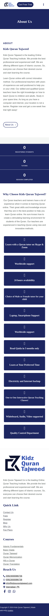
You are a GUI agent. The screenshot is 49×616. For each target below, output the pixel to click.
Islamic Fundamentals (13, 546)
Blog (5, 523)
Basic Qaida (8, 550)
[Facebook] (4, 591)
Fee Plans (8, 530)
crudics (10, 610)
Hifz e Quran (9, 561)
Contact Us (8, 512)
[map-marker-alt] (11, 587)
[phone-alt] (12, 576)
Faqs (5, 516)
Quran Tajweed (10, 553)
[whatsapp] (12, 580)
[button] (10, 125)
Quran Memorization (12, 557)
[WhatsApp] (14, 591)
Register (7, 519)
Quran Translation (11, 564)
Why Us (6, 526)
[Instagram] (9, 591)
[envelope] (17, 583)
